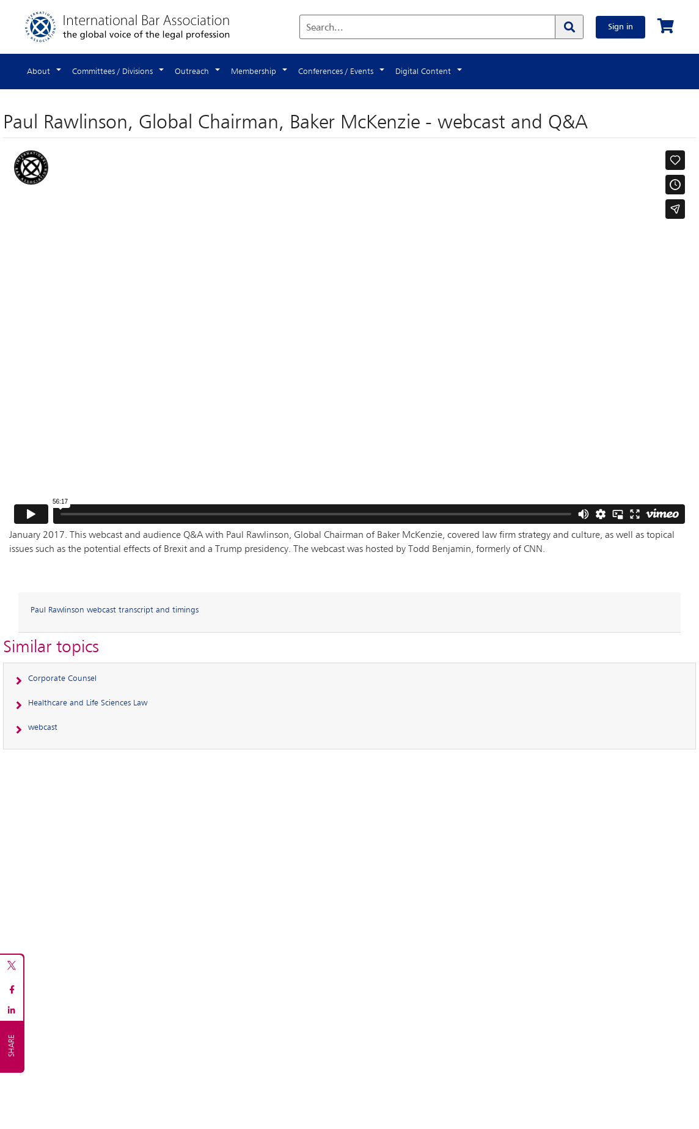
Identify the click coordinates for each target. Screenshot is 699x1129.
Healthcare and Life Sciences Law (87, 703)
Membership (253, 71)
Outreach (192, 71)
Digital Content (423, 71)
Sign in (620, 27)
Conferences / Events (335, 71)
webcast (42, 727)
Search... (324, 28)
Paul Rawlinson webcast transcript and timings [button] (115, 610)
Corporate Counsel (62, 678)
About (38, 71)
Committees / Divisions (112, 71)
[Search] (569, 27)
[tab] (349, 612)
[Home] (139, 27)
